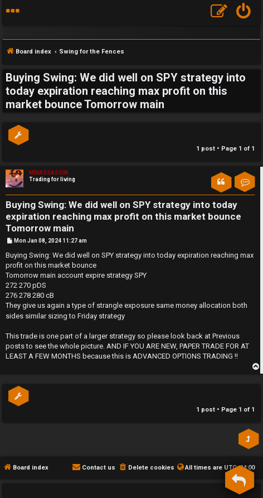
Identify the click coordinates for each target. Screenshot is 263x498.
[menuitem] (244, 12)
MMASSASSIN (48, 173)
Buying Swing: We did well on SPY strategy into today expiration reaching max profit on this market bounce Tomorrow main (126, 91)
